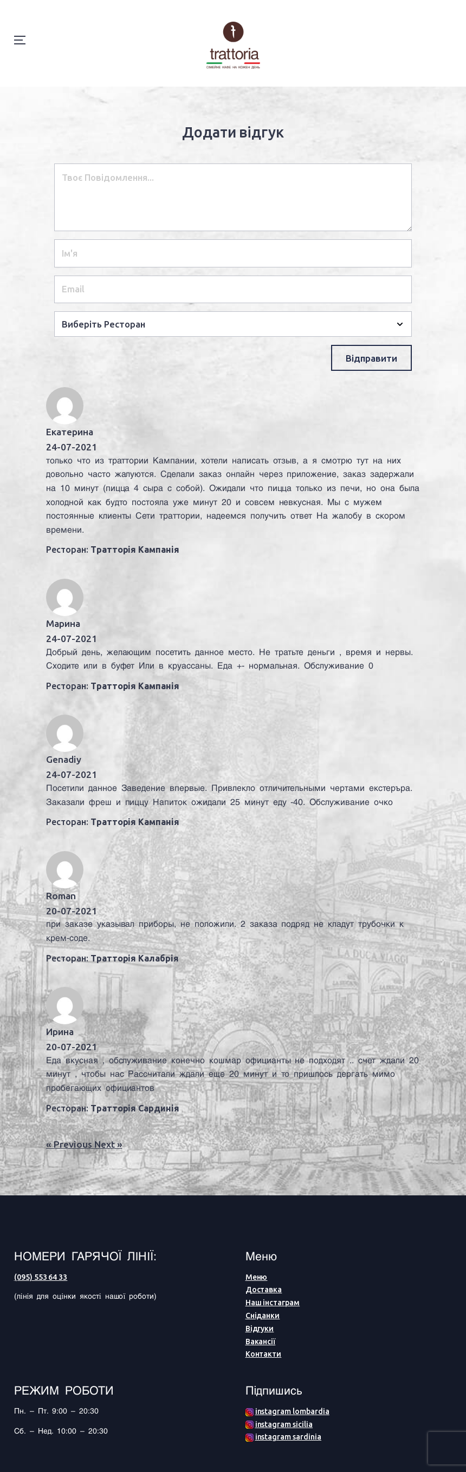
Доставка (263, 1289)
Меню (256, 1277)
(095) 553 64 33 (41, 1277)
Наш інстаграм (272, 1302)
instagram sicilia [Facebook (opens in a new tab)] (284, 1424)
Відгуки (259, 1328)
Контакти (263, 1354)
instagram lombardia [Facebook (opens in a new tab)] (292, 1411)
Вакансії (260, 1341)
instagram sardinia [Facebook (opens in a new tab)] (288, 1436)
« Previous (70, 1144)
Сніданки (262, 1315)
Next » (108, 1144)
